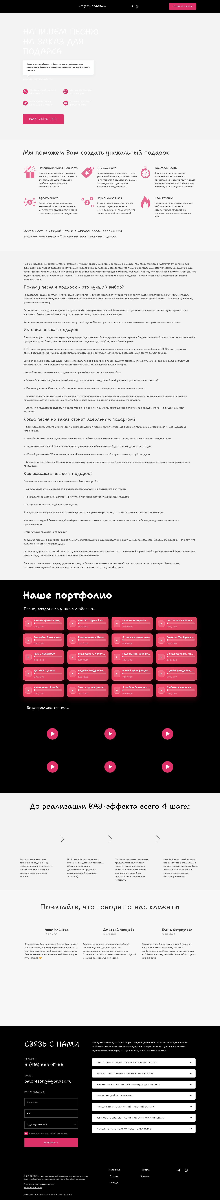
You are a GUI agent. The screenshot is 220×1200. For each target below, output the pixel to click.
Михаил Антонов (33, 1187)
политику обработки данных (54, 1133)
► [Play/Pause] (28, 623)
